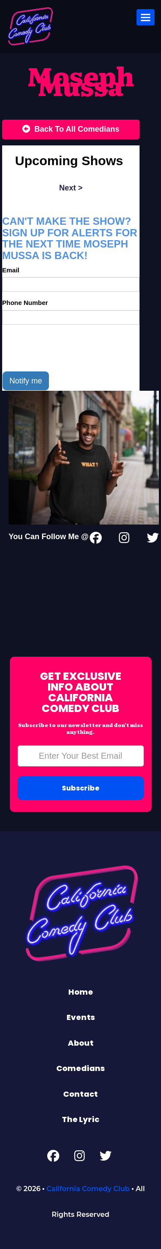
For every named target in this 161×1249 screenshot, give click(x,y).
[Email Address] (81, 755)
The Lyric (80, 1119)
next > (71, 188)
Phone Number (25, 302)
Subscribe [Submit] (81, 788)
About (81, 1043)
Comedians (80, 1068)
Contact (80, 1094)
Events (81, 1017)
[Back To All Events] (71, 129)
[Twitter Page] (153, 539)
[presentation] (67, 348)
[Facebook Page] (53, 1158)
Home (80, 992)
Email (10, 270)
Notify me (25, 381)
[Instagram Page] (124, 539)
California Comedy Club (88, 1189)
